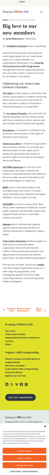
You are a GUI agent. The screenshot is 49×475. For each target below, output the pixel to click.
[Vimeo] (16, 384)
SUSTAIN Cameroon (13, 167)
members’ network (17, 46)
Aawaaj (7, 224)
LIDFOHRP (8, 204)
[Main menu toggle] (41, 12)
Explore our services (15, 375)
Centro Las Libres (12, 143)
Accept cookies (24, 451)
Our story (10, 330)
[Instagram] (26, 384)
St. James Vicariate (17, 113)
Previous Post (11, 310)
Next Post (38, 310)
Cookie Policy (15, 471)
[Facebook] (21, 384)
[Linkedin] (6, 384)
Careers (9, 341)
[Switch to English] (22, 1)
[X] (11, 384)
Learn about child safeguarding (21, 368)
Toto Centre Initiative (14, 241)
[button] (45, 426)
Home (5, 20)
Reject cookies (24, 458)
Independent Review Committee (22, 337)
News (8, 344)
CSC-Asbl (7, 93)
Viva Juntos (8, 130)
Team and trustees (15, 334)
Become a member (15, 365)
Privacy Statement (30, 471)
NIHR (5, 187)
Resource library (13, 372)
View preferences (24, 465)
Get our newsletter (20, 397)
